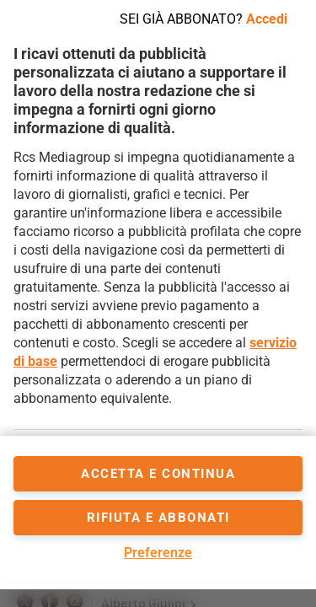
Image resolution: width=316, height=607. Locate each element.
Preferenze (158, 553)
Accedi (266, 19)
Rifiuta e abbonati (158, 517)
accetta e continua (158, 473)
